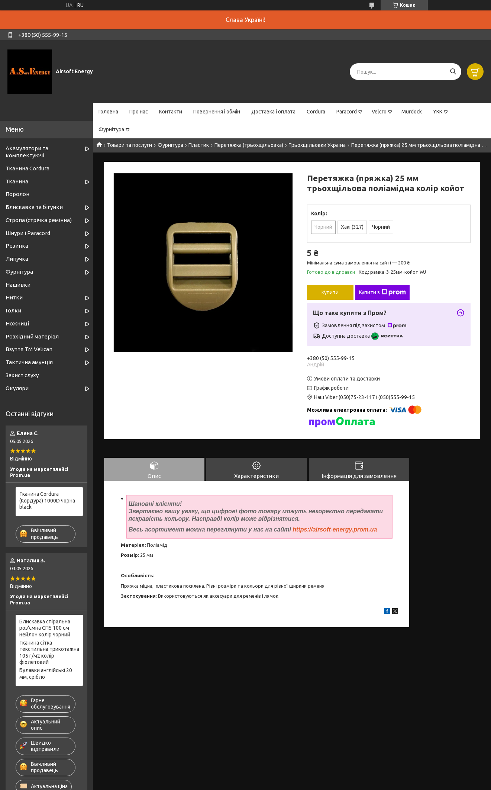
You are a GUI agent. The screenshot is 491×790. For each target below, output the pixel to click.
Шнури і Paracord (28, 233)
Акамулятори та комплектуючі (27, 151)
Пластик (198, 145)
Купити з (382, 292)
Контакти (170, 112)
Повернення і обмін (216, 112)
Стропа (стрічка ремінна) (39, 220)
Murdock (411, 112)
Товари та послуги (129, 145)
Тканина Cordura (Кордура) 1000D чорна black (47, 500)
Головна (108, 112)
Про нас (138, 112)
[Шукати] (453, 71)
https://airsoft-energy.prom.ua (335, 529)
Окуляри (17, 388)
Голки (13, 310)
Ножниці (17, 323)
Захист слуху (22, 375)
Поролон (17, 194)
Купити (330, 292)
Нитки (14, 297)
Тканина (17, 181)
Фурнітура (111, 129)
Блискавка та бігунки (34, 207)
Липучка (17, 259)
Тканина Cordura (27, 168)
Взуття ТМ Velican (29, 349)
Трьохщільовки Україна (317, 145)
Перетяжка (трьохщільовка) (248, 145)
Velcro (379, 112)
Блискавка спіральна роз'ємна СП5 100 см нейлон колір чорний (44, 628)
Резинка (17, 246)
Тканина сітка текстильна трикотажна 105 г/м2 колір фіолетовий (49, 652)
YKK (437, 112)
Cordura (316, 112)
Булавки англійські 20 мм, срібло (45, 673)
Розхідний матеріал (32, 336)
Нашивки (18, 285)
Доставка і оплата (273, 112)
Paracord (346, 112)
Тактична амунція (29, 362)
